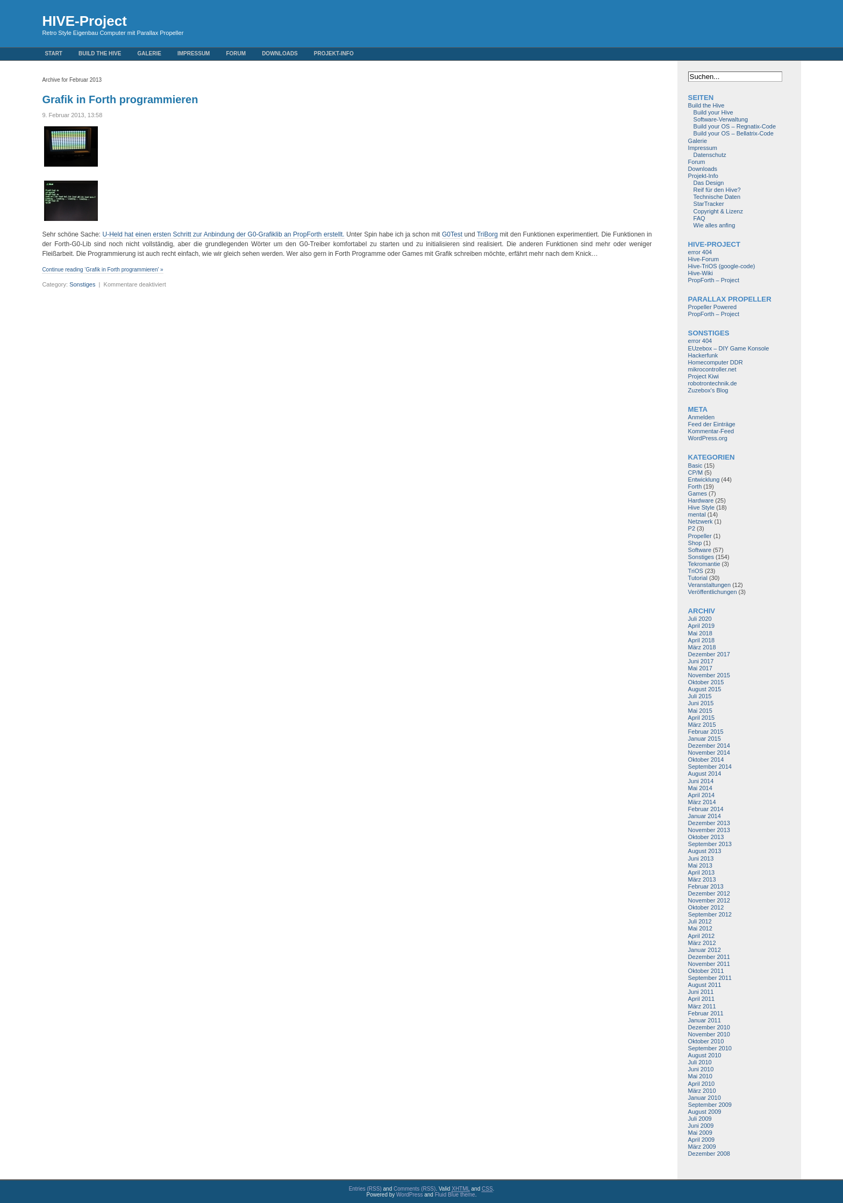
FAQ (699, 218)
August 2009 (704, 1111)
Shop (695, 543)
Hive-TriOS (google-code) (721, 266)
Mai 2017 (700, 668)
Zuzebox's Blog (708, 390)
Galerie (149, 53)
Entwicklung (704, 479)
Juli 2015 (700, 696)
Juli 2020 (700, 618)
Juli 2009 (700, 1118)
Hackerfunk (703, 355)
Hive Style (701, 507)
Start (53, 53)
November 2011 (709, 964)
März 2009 (702, 1146)
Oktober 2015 (706, 682)
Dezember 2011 (709, 957)
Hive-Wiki (700, 273)
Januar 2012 (704, 950)
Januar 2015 (704, 738)
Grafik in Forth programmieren (120, 99)
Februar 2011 (706, 1013)
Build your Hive (713, 112)
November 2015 (709, 675)
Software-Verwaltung (721, 119)
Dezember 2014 (709, 745)
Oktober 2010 (706, 1041)
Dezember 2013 (709, 823)
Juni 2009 (701, 1125)
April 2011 (701, 999)
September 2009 (710, 1104)
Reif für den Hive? (717, 190)
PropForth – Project (713, 280)
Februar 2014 (706, 809)
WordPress (409, 1195)
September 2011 (710, 978)
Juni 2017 (701, 661)
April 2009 (701, 1139)
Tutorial (698, 578)
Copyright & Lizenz (718, 211)
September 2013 (710, 844)
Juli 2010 (700, 1062)
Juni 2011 (701, 992)
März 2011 (702, 1006)
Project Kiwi (703, 376)
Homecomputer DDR (715, 362)
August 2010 (704, 1055)
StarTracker (709, 203)
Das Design (709, 183)
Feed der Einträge (711, 424)
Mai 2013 (700, 865)
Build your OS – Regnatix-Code (735, 126)
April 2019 (701, 625)
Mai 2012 (700, 928)
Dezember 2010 (709, 1027)
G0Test (452, 234)
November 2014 (709, 752)
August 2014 (704, 773)
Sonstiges (82, 284)
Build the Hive (99, 53)
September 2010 (710, 1048)
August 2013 (704, 851)
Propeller (700, 536)
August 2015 (704, 689)
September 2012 (710, 914)
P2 (691, 528)
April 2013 (701, 872)
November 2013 (709, 830)
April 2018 (701, 640)
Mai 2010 (700, 1076)
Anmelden (701, 417)
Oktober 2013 (706, 837)
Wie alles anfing (714, 225)
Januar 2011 (704, 1020)
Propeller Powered (712, 307)
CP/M (695, 472)
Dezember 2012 (709, 893)
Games (697, 493)
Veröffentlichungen (712, 592)
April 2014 (701, 795)
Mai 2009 (700, 1132)
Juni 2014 (701, 781)
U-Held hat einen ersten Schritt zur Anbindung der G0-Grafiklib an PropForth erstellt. (224, 234)
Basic (695, 465)
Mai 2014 (700, 788)
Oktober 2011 (706, 971)
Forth (695, 486)
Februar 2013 (706, 886)
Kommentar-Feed (711, 431)
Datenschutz (710, 155)
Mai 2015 (700, 710)
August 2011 (704, 985)
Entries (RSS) (365, 1189)
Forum (236, 53)
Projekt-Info (334, 53)
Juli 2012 (700, 921)
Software (699, 550)
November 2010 (709, 1034)
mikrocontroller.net (712, 369)
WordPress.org (707, 438)
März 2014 (702, 802)
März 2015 (702, 724)
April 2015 (701, 717)
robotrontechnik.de (712, 383)
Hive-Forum (703, 259)
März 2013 (702, 879)
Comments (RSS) (414, 1189)
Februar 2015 (706, 731)
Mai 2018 (700, 633)
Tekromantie (704, 564)
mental (697, 514)
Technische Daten (717, 197)
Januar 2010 (704, 1097)
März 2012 (702, 943)
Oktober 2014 (706, 759)
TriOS (695, 571)
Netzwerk (700, 521)
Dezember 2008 (709, 1153)
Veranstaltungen (709, 585)
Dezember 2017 (709, 654)
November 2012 (709, 900)
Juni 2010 (701, 1069)
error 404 (700, 252)
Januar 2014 (704, 816)
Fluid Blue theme (455, 1195)
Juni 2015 (701, 703)
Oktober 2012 (706, 907)
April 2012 (701, 936)
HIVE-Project (84, 21)
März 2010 (702, 1090)
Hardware (701, 500)
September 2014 (710, 766)
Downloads (280, 53)
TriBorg (487, 234)
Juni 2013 (701, 858)
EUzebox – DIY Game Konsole (728, 348)
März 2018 (702, 647)
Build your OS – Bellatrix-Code (734, 133)
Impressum (193, 53)
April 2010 (701, 1083)
